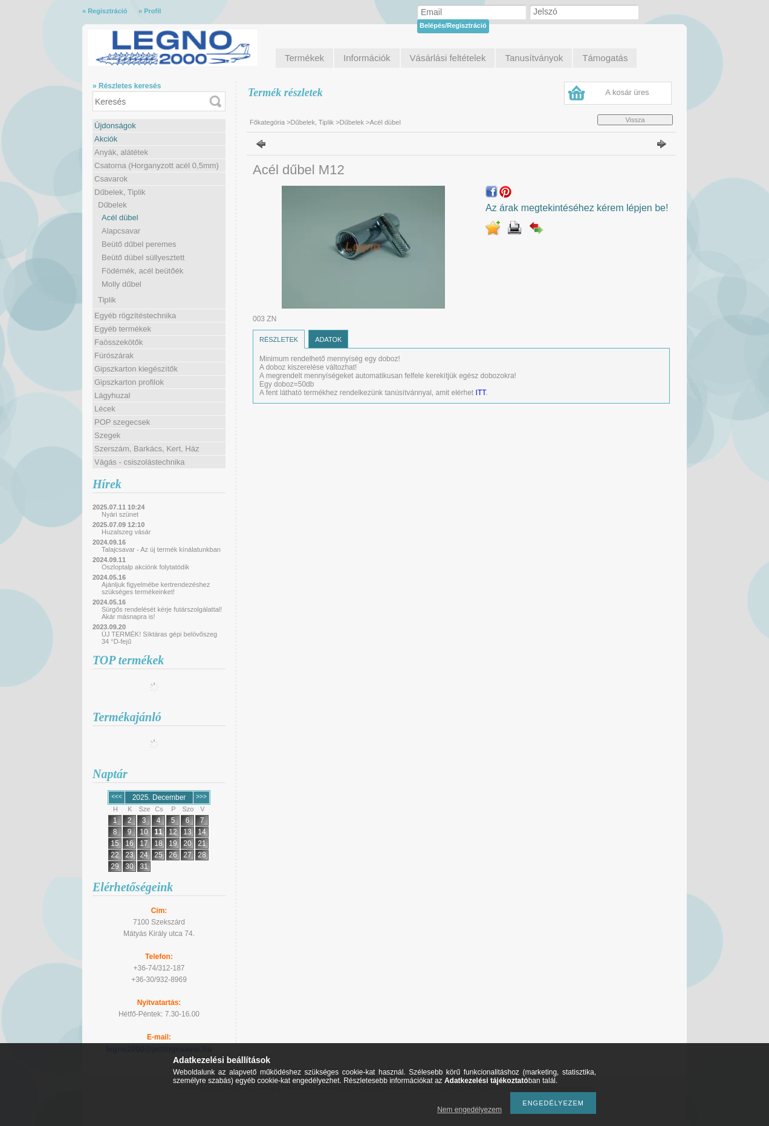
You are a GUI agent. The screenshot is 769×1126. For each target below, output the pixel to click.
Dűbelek (112, 204)
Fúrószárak (114, 355)
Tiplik (107, 299)
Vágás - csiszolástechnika (139, 461)
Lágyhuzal (112, 395)
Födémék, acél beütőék (142, 270)
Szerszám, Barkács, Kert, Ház (146, 448)
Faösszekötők (118, 342)
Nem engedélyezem (469, 1109)
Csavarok (111, 178)
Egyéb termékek (122, 328)
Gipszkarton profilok (129, 382)
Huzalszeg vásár (126, 531)
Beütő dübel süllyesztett (143, 257)
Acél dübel (120, 217)
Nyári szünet (120, 514)
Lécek (104, 408)
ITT (481, 392)
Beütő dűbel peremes (139, 244)
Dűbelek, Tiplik (120, 192)
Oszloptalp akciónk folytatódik (145, 567)
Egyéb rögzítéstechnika (135, 315)
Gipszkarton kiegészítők (136, 368)
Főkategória (267, 122)
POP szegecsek (122, 422)
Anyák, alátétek (121, 152)
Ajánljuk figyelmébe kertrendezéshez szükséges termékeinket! (156, 588)
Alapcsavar (121, 230)
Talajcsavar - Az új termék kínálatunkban (161, 549)
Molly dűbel (121, 284)
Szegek (107, 435)
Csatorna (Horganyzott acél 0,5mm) (156, 165)
